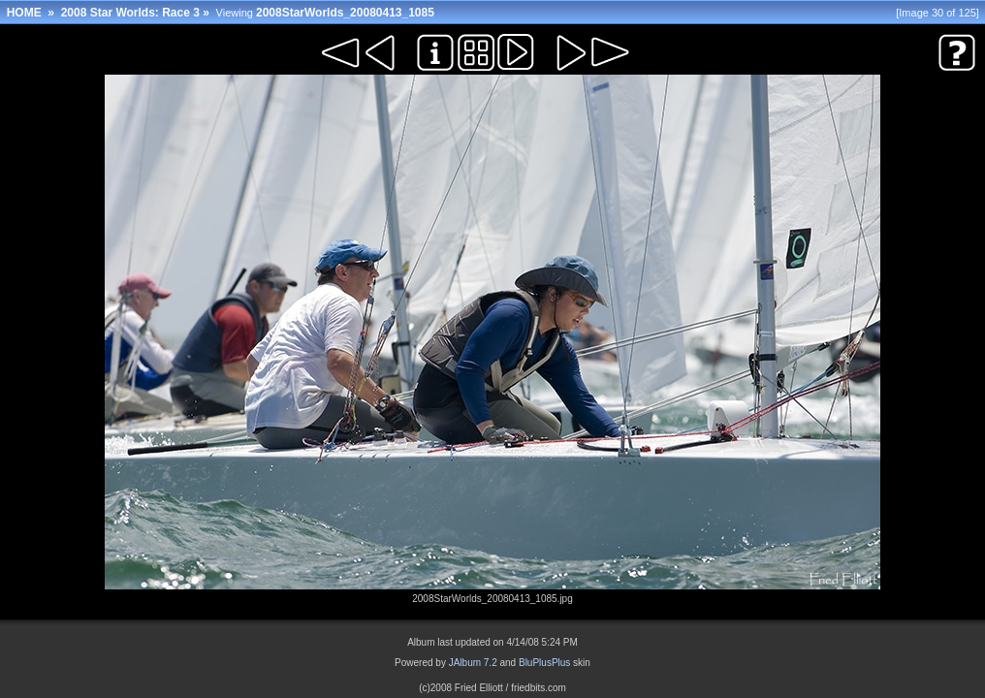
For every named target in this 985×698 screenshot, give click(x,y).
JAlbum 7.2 (473, 662)
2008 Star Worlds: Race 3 (130, 12)
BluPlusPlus (544, 662)
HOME (24, 12)
